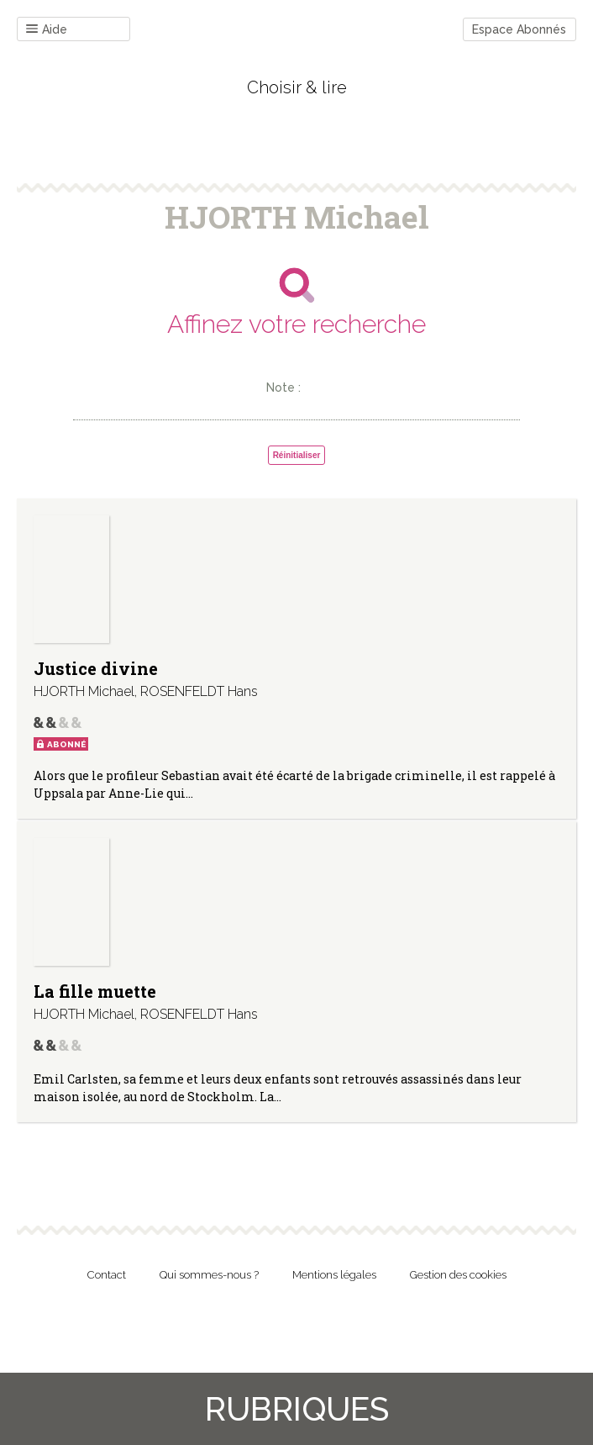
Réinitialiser (297, 455)
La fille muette (95, 991)
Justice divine (96, 668)
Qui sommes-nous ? (209, 1274)
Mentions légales (334, 1274)
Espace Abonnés (519, 29)
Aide (46, 30)
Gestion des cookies (458, 1274)
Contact (106, 1274)
